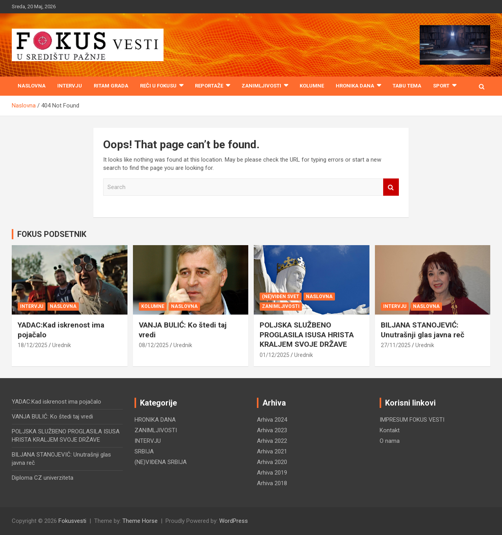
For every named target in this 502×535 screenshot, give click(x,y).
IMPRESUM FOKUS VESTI (412, 419)
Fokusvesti (72, 520)
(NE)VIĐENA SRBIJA (161, 462)
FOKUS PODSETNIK (51, 234)
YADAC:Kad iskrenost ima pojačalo (56, 401)
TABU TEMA (407, 86)
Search (391, 187)
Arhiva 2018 (272, 483)
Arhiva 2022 (272, 440)
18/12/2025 (32, 345)
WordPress (233, 520)
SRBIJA (144, 451)
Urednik (61, 345)
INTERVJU (69, 86)
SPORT (441, 86)
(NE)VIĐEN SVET (280, 296)
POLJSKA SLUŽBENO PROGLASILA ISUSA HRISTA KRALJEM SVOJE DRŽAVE (307, 334)
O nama (390, 440)
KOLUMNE (312, 86)
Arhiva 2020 (272, 462)
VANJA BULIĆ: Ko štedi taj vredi (52, 416)
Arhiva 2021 (272, 451)
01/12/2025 (274, 355)
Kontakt (390, 430)
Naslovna (31, 86)
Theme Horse (140, 520)
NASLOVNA (63, 306)
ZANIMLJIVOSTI (261, 86)
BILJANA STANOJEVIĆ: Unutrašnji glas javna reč (422, 329)
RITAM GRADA (111, 86)
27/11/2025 (396, 345)
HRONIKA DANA (355, 86)
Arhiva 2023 (272, 430)
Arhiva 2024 (272, 419)
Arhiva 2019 (272, 472)
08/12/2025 (154, 345)
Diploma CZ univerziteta (42, 477)
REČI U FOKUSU (158, 86)
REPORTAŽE (209, 86)
